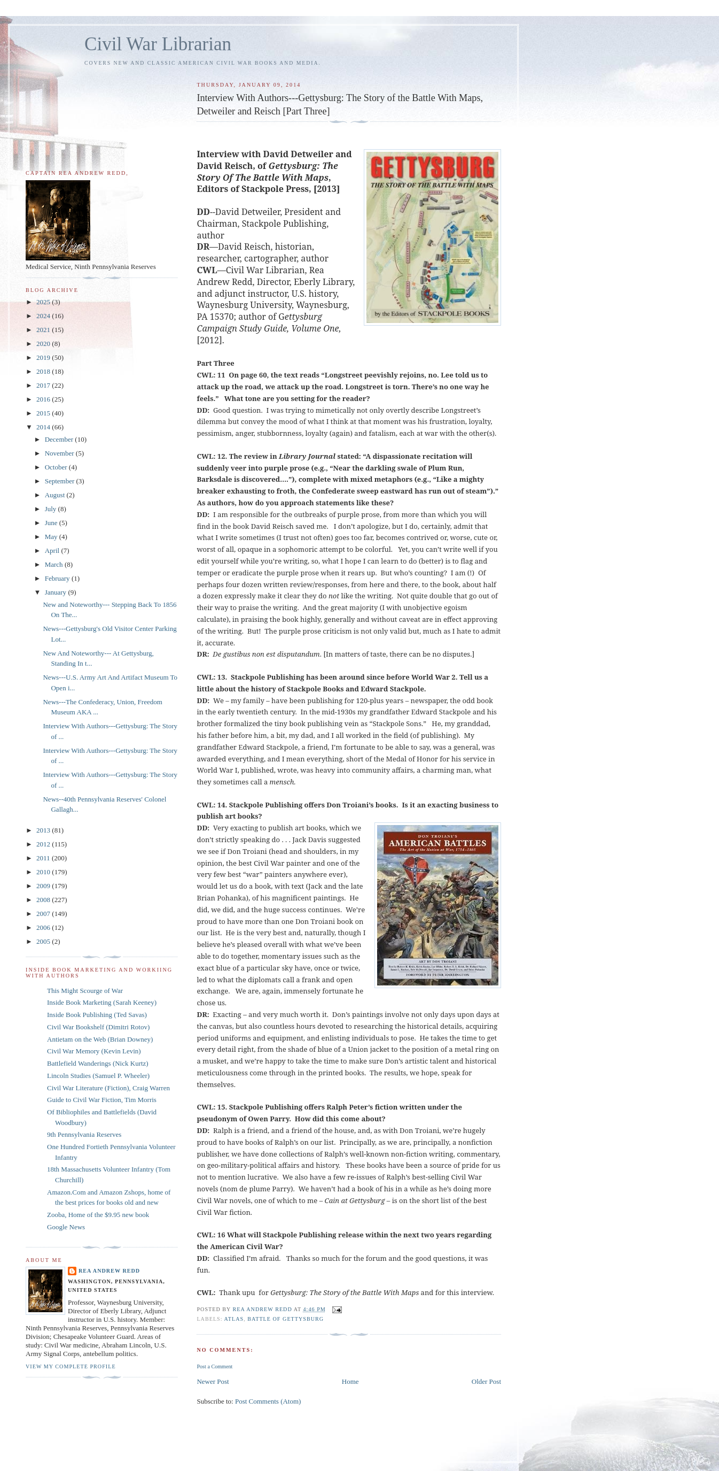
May (52, 537)
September (60, 481)
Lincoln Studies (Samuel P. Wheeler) (98, 1076)
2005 (44, 941)
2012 (44, 844)
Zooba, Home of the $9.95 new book (98, 1215)
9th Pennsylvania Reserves (84, 1134)
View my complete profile (71, 1366)
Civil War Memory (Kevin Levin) (94, 1051)
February (58, 578)
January (56, 592)
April (53, 550)
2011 (44, 858)
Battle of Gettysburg (285, 1319)
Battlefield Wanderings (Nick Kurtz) (98, 1063)
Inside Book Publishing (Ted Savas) (97, 1015)
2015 (44, 413)
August (56, 495)
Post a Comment (214, 1366)
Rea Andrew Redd (109, 1271)
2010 (44, 872)
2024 (44, 316)
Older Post (486, 1381)
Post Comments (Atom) (268, 1401)
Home (350, 1381)
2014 (44, 427)
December (60, 439)
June (52, 523)
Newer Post (213, 1381)
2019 (44, 357)
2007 (44, 914)
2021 (44, 330)
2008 (44, 900)
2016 (44, 399)
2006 (44, 927)
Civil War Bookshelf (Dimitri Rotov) (98, 1027)
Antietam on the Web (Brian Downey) (100, 1039)
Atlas (234, 1319)
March (55, 564)
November (60, 453)
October (57, 467)
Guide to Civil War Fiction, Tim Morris (102, 1100)
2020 (44, 344)
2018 (44, 371)
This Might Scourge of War (85, 991)
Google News (66, 1227)
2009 (44, 886)
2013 (44, 830)
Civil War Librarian (157, 44)
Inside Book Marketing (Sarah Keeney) (102, 1002)
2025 (44, 302)
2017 (44, 385)
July (51, 509)
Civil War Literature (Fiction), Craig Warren (108, 1088)
